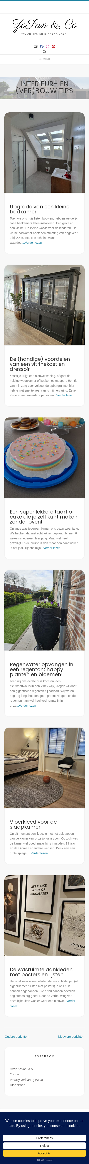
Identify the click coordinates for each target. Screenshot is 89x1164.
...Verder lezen (32, 242)
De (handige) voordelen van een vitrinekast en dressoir (40, 364)
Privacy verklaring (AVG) (26, 1080)
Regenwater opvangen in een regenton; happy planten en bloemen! (41, 669)
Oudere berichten (16, 1036)
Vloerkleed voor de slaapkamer (33, 824)
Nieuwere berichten (71, 1036)
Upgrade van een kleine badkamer (39, 209)
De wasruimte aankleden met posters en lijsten (41, 972)
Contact (15, 1074)
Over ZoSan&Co (21, 1069)
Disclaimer (17, 1085)
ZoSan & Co (44, 25)
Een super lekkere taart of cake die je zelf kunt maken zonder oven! (43, 516)
